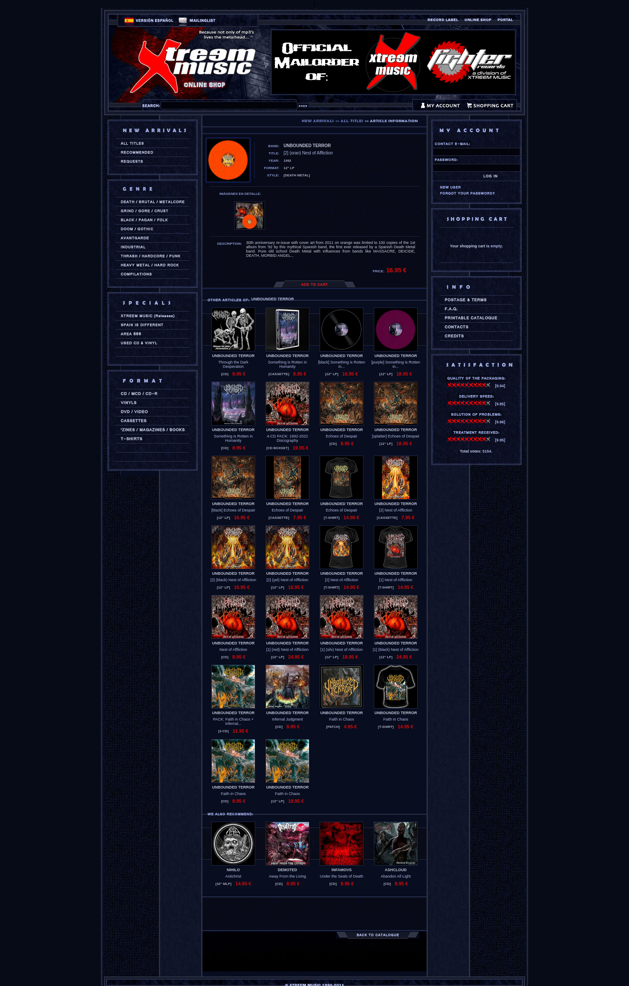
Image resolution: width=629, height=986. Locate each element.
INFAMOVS (341, 870)
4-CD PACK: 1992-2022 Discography (287, 438)
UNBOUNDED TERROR (233, 356)
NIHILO (233, 870)
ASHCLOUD (396, 870)
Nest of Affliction (233, 649)
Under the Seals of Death (341, 876)
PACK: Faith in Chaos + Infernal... (233, 721)
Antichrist (233, 876)
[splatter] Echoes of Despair (396, 436)
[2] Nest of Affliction (395, 510)
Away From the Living (287, 876)
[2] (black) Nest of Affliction (233, 580)
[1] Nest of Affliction (395, 580)
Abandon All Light (396, 876)
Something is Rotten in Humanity (287, 364)
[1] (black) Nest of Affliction (395, 649)
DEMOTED (287, 870)
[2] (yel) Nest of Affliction (287, 580)
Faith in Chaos (341, 719)
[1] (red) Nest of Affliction (287, 649)
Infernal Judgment (287, 719)
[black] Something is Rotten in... (341, 364)
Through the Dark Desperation (233, 364)
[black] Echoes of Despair (233, 510)
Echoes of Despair (341, 436)
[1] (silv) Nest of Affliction (342, 649)
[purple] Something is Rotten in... (395, 364)
